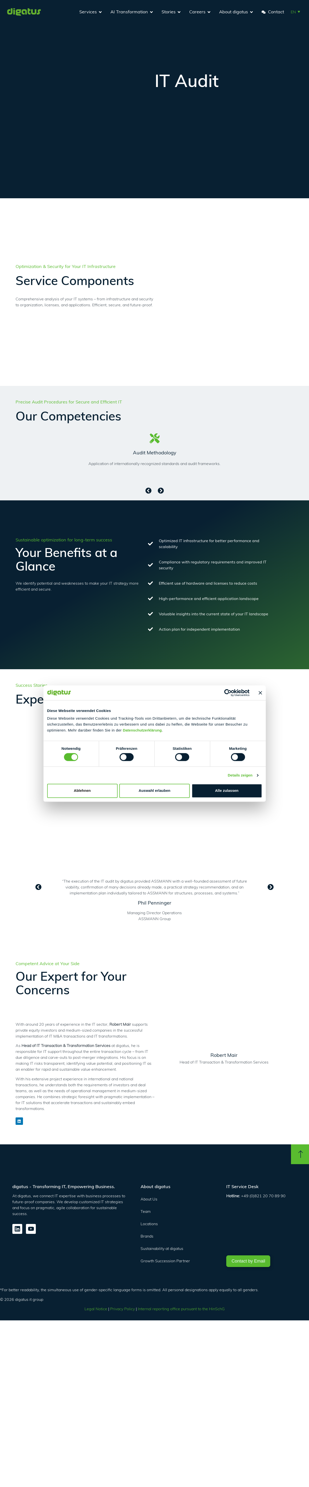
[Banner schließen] (260, 692)
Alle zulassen (226, 791)
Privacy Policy (122, 1308)
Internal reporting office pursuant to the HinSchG (181, 1308)
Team (146, 1211)
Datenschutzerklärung (142, 730)
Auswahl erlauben (154, 791)
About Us (149, 1199)
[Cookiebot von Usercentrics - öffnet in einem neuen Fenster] (227, 692)
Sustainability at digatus (162, 1248)
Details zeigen (240, 775)
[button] (295, 11)
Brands (147, 1236)
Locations (149, 1223)
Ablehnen (82, 791)
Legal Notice (95, 1308)
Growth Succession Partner (165, 1260)
